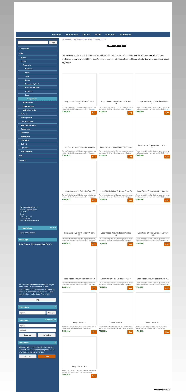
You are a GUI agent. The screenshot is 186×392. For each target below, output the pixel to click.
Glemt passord (50, 320)
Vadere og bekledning (28, 125)
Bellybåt (24, 144)
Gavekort (22, 160)
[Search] (33, 42)
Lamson (28, 80)
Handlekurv (125, 34)
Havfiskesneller (28, 106)
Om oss (86, 34)
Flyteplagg (24, 147)
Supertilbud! (24, 49)
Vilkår (98, 34)
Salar (27, 76)
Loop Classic (32, 99)
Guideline (28, 69)
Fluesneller (27, 65)
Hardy (27, 72)
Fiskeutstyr (25, 133)
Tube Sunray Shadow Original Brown (35, 244)
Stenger (24, 57)
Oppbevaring (25, 129)
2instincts (28, 91)
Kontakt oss (72, 34)
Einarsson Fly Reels (32, 84)
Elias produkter (26, 151)
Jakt (20, 156)
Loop (27, 95)
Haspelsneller (28, 102)
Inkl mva (53, 228)
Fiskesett (24, 114)
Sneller (23, 61)
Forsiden (56, 34)
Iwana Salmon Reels (32, 87)
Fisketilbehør (25, 136)
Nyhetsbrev (24, 307)
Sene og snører (26, 117)
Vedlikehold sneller (30, 110)
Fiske (21, 53)
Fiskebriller (25, 140)
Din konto (110, 34)
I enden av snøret (27, 121)
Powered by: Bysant (162, 390)
